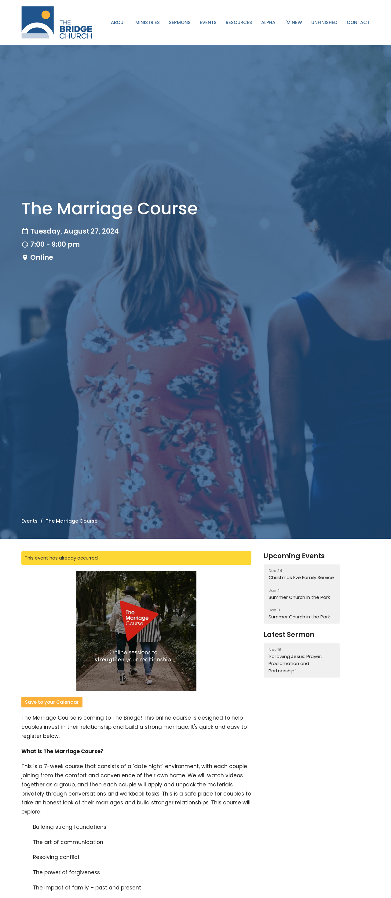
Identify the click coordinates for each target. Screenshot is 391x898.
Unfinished (324, 22)
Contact (358, 22)
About (118, 22)
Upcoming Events (294, 556)
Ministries (147, 22)
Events (208, 22)
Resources (239, 22)
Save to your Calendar (52, 702)
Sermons (180, 22)
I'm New (293, 22)
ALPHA (268, 22)
